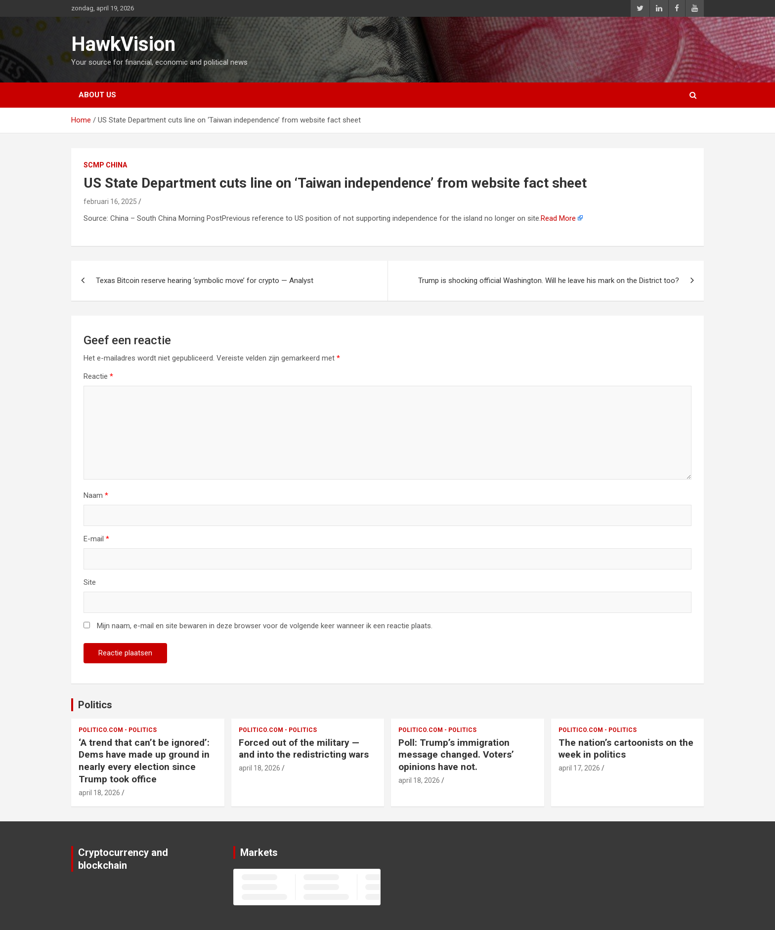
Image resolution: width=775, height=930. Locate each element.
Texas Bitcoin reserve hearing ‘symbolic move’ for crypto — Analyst (204, 280)
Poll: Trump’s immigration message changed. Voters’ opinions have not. (456, 754)
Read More (558, 218)
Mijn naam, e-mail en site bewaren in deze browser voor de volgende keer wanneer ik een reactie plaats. (264, 625)
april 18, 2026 (99, 793)
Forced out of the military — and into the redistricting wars (304, 749)
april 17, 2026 (579, 768)
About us (97, 94)
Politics (95, 705)
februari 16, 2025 (110, 201)
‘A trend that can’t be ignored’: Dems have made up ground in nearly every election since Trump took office (144, 761)
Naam (96, 495)
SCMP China (105, 165)
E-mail (96, 538)
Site (90, 582)
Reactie (98, 376)
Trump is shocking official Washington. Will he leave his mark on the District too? (548, 280)
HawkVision (123, 44)
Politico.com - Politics (118, 730)
